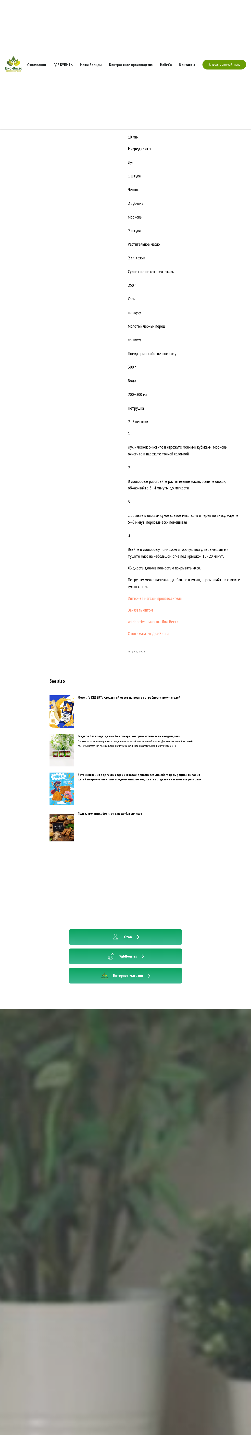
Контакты (187, 64)
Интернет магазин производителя (155, 598)
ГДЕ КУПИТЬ (63, 64)
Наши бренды (91, 64)
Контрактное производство (131, 64)
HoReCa (166, 64)
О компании (36, 64)
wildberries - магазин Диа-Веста (153, 622)
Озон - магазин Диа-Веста (148, 633)
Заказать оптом (140, 610)
